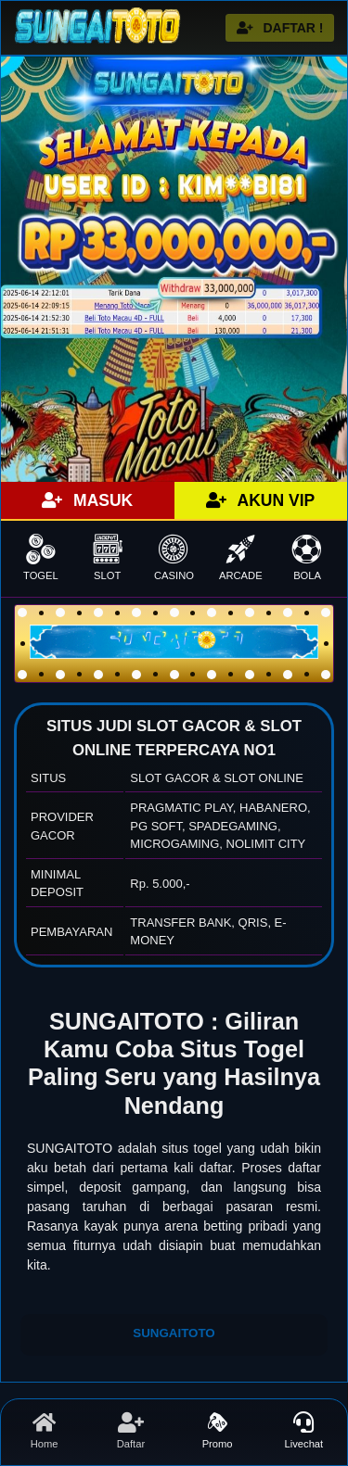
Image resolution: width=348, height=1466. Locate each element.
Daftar (130, 1430)
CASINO (174, 557)
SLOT (107, 557)
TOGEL (40, 557)
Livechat (304, 1430)
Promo (217, 1430)
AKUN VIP (260, 500)
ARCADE (240, 557)
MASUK (87, 500)
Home (44, 1430)
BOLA (307, 557)
